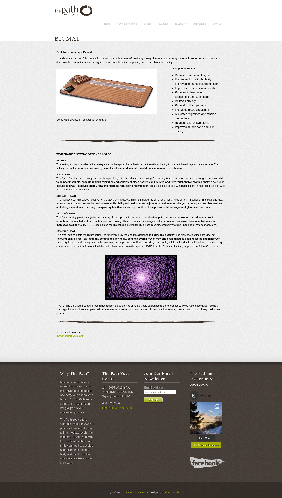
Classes (163, 24)
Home (107, 24)
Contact (217, 24)
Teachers (180, 24)
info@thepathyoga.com (70, 336)
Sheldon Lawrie (170, 492)
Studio (148, 24)
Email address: (154, 387)
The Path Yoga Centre (135, 492)
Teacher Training (127, 24)
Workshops (199, 24)
